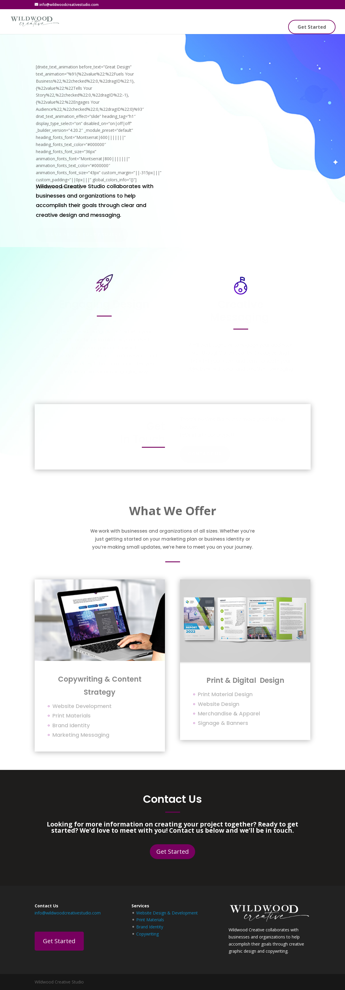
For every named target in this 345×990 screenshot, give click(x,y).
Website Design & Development (167, 913)
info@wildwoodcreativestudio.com (68, 913)
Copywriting (147, 934)
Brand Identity (149, 927)
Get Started (312, 27)
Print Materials (150, 919)
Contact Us (205, 454)
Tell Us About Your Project (81, 234)
